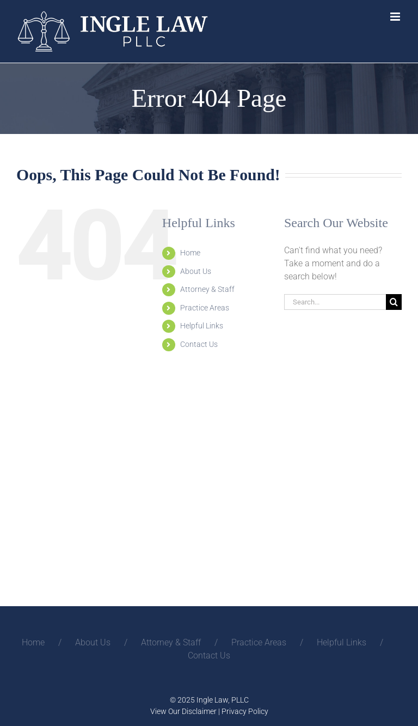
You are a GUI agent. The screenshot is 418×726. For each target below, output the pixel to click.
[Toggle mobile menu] (396, 16)
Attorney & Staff (207, 289)
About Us (195, 271)
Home (190, 252)
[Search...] (335, 302)
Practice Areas (204, 307)
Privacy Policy (245, 711)
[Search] (394, 302)
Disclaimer (199, 711)
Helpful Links (201, 325)
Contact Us (199, 344)
